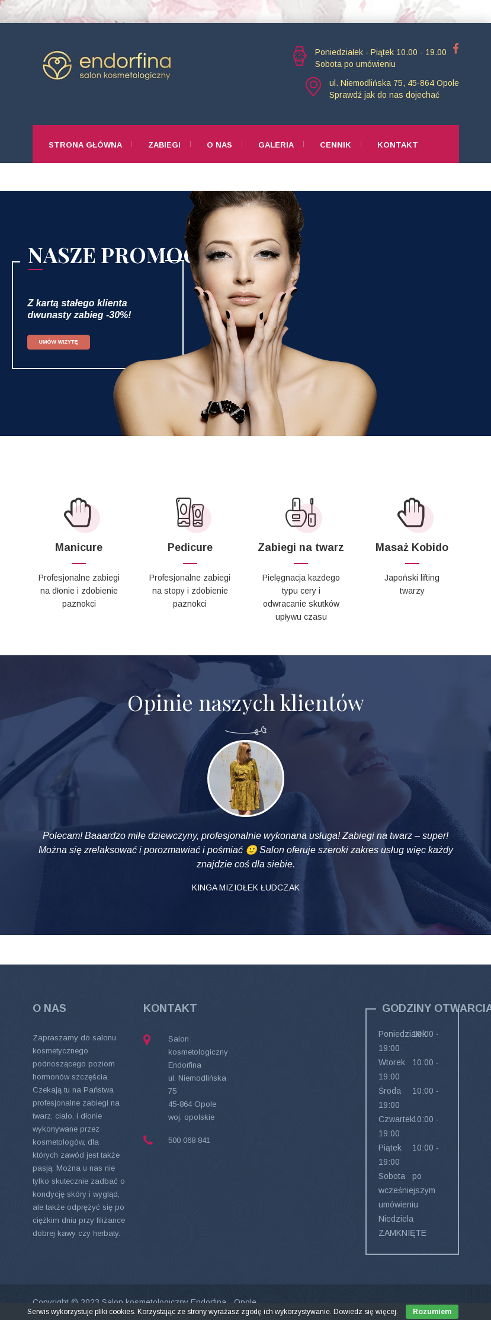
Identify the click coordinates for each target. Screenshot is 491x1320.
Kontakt (397, 144)
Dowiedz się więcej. (365, 1312)
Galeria (276, 144)
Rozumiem (432, 1312)
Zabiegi (164, 144)
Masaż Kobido (412, 547)
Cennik (335, 144)
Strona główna (85, 144)
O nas (219, 144)
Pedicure (190, 547)
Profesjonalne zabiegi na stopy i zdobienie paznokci (189, 590)
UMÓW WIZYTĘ (58, 342)
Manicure (78, 547)
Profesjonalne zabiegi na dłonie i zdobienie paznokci (79, 590)
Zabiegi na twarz (301, 547)
